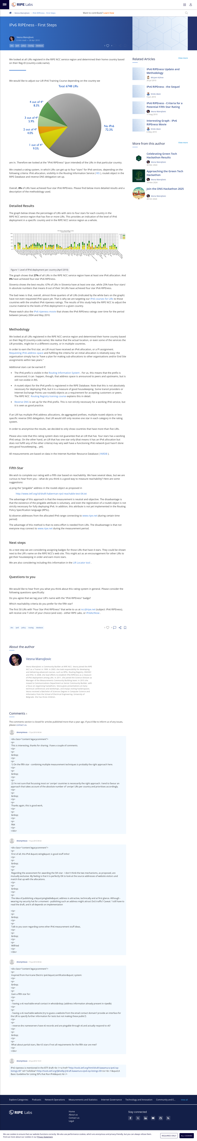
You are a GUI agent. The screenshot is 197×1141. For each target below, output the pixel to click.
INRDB (104, 453)
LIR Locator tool (82, 562)
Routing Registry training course (49, 396)
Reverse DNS (21, 401)
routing (31, 46)
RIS (98, 173)
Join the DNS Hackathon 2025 (165, 189)
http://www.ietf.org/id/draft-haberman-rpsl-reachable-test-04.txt (51, 493)
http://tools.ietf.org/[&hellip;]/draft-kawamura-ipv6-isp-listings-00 (69, 1071)
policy (23, 46)
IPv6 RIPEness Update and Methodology (163, 71)
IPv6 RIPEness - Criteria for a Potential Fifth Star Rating (165, 105)
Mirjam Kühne (157, 77)
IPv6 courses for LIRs (102, 298)
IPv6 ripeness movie (45, 311)
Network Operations (55, 1099)
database (39, 46)
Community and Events (167, 1099)
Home (72, 1111)
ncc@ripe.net (88, 609)
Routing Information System (64, 372)
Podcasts (36, 1099)
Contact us (74, 1117)
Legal (71, 1121)
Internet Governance (111, 1099)
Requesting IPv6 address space (26, 352)
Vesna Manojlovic (22, 13)
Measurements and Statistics (83, 1099)
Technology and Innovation (138, 1099)
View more (183, 58)
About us (73, 1114)
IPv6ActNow (93, 612)
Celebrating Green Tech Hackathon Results (162, 155)
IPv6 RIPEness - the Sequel (163, 86)
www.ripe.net (90, 515)
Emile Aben (156, 94)
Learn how (108, 12)
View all (184, 1099)
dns (12, 46)
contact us (21, 724)
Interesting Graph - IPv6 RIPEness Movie (162, 122)
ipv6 (17, 46)
